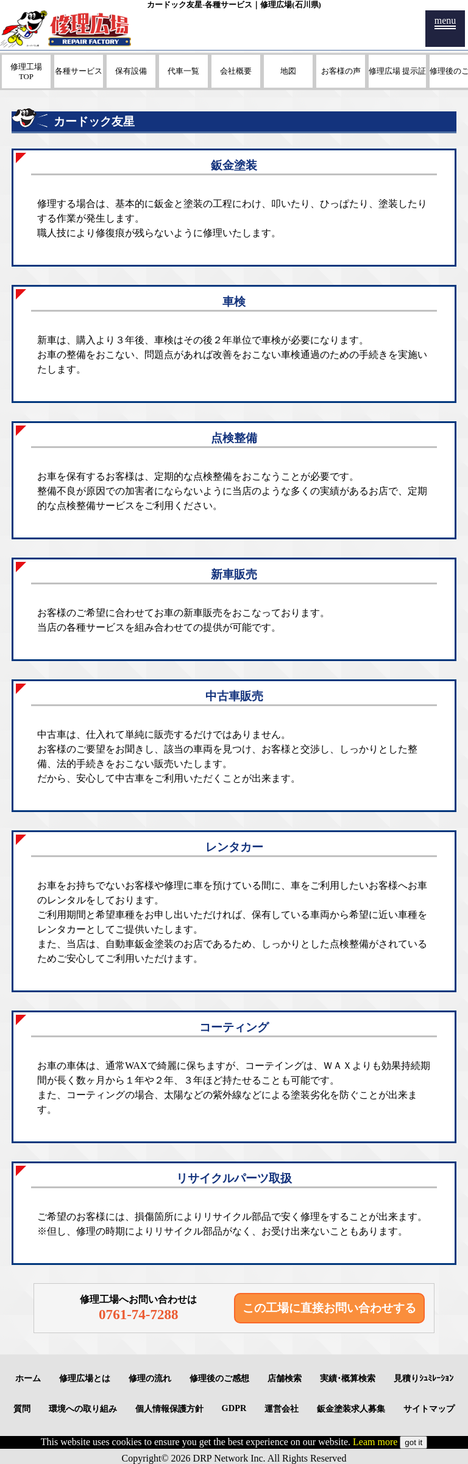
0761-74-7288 (139, 1314)
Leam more (375, 1442)
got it (413, 1442)
